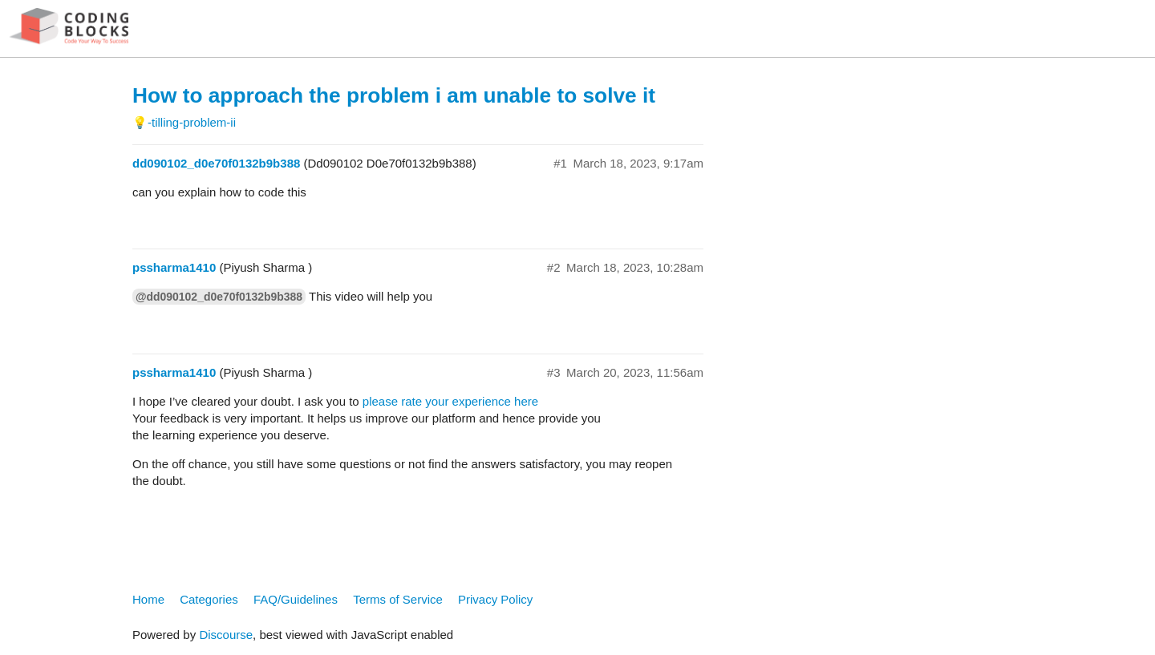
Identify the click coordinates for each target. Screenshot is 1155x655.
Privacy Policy (495, 599)
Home (148, 599)
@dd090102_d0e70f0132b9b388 (219, 296)
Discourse (226, 634)
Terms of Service (398, 599)
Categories (209, 599)
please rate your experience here (450, 401)
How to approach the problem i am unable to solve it (393, 95)
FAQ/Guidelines (295, 599)
